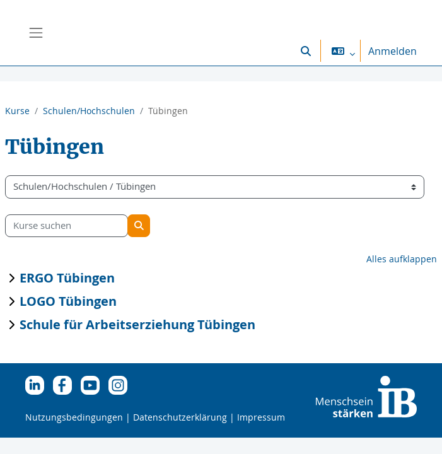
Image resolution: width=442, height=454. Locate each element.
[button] (306, 51)
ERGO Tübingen (67, 277)
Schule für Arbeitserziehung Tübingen (137, 324)
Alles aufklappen (401, 259)
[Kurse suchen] (66, 225)
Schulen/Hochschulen (89, 111)
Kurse (17, 111)
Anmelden (392, 51)
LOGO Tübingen (68, 301)
